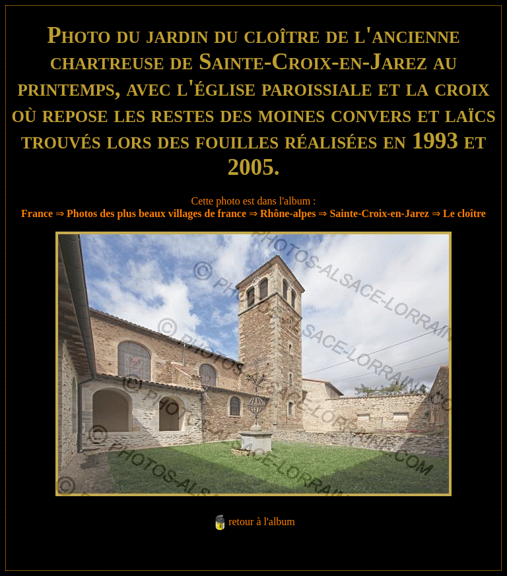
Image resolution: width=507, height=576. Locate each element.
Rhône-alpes (288, 213)
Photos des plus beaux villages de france (156, 213)
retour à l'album (261, 521)
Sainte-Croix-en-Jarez (378, 213)
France (37, 213)
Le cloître (464, 213)
